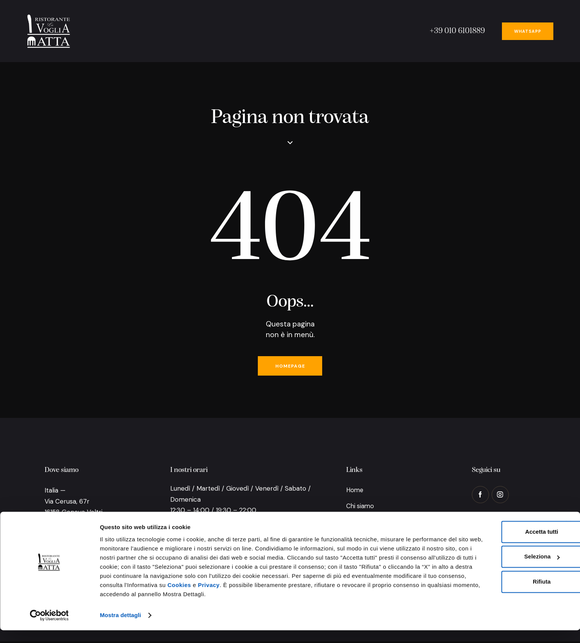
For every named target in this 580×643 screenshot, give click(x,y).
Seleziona (496, 561)
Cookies (179, 598)
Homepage (290, 367)
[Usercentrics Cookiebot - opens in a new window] (49, 628)
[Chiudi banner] (568, 528)
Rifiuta (496, 586)
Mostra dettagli (120, 628)
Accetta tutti (496, 536)
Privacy (209, 598)
